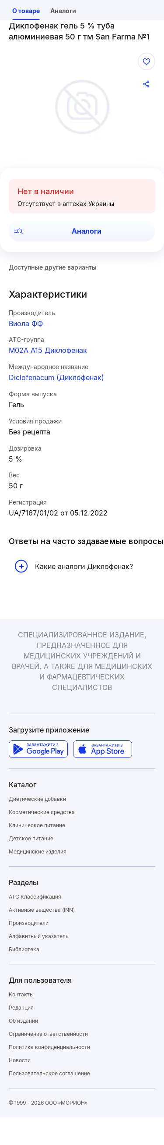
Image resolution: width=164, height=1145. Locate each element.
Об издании (23, 1020)
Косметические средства (42, 812)
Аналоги (57, 231)
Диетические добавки (37, 799)
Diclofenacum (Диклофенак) (56, 377)
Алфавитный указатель (39, 936)
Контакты (21, 994)
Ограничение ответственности (48, 1034)
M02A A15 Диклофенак (48, 350)
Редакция (21, 1007)
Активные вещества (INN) (42, 910)
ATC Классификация (35, 896)
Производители (29, 923)
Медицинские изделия (37, 851)
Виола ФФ (26, 323)
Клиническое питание (37, 825)
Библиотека (24, 949)
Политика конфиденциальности (49, 1047)
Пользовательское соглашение (49, 1073)
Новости (20, 1060)
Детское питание (31, 838)
